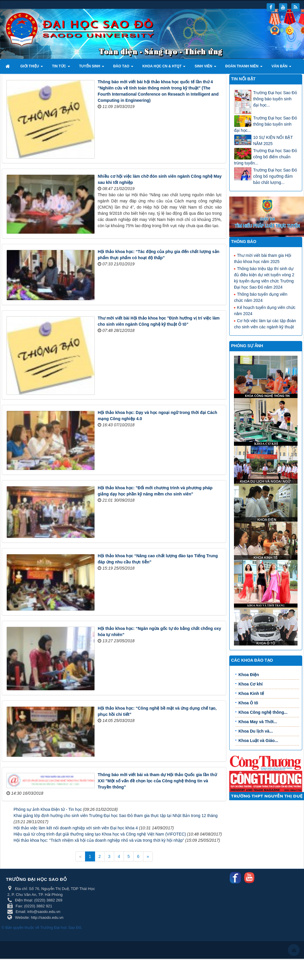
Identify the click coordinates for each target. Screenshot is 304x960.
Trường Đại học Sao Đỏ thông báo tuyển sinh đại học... (275, 98)
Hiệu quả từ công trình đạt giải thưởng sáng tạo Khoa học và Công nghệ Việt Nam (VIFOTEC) (100, 834)
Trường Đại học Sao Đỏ (60, 927)
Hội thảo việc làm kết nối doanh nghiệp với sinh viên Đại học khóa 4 (76, 828)
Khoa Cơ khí (250, 684)
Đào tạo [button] (123, 68)
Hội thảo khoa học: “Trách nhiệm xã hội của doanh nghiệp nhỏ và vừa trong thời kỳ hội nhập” (99, 840)
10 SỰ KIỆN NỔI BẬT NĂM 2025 (273, 140)
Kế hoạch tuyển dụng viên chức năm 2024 (264, 310)
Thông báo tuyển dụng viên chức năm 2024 (260, 297)
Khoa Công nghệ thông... (263, 712)
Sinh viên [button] (205, 68)
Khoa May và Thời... (257, 721)
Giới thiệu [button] (31, 68)
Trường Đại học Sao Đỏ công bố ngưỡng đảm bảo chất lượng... (275, 176)
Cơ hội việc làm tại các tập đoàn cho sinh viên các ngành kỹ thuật (265, 323)
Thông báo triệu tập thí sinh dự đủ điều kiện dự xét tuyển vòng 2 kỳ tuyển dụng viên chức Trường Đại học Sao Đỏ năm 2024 (264, 278)
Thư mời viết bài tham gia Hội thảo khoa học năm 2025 (262, 258)
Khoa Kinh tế (251, 693)
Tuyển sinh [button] (91, 68)
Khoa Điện (248, 674)
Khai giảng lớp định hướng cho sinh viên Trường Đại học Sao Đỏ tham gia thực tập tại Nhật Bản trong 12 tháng (115, 815)
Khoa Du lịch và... (255, 731)
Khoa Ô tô (248, 703)
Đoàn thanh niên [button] (244, 68)
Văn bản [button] (281, 68)
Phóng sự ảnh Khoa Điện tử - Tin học (48, 809)
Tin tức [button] (61, 68)
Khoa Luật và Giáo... (258, 740)
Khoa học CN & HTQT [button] (164, 68)
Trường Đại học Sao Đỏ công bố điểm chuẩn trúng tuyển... (265, 156)
